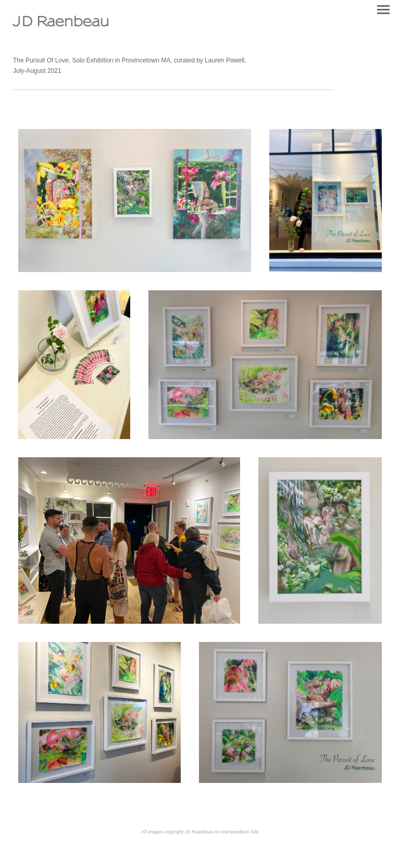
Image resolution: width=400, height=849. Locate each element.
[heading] (61, 24)
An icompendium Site (237, 831)
